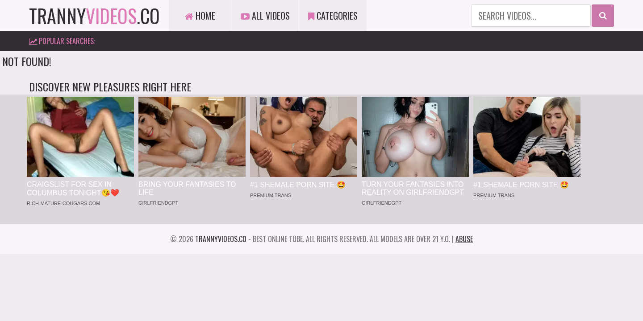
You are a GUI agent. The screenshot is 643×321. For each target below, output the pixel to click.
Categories (333, 15)
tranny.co (94, 15)
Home (200, 15)
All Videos (265, 15)
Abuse (464, 239)
